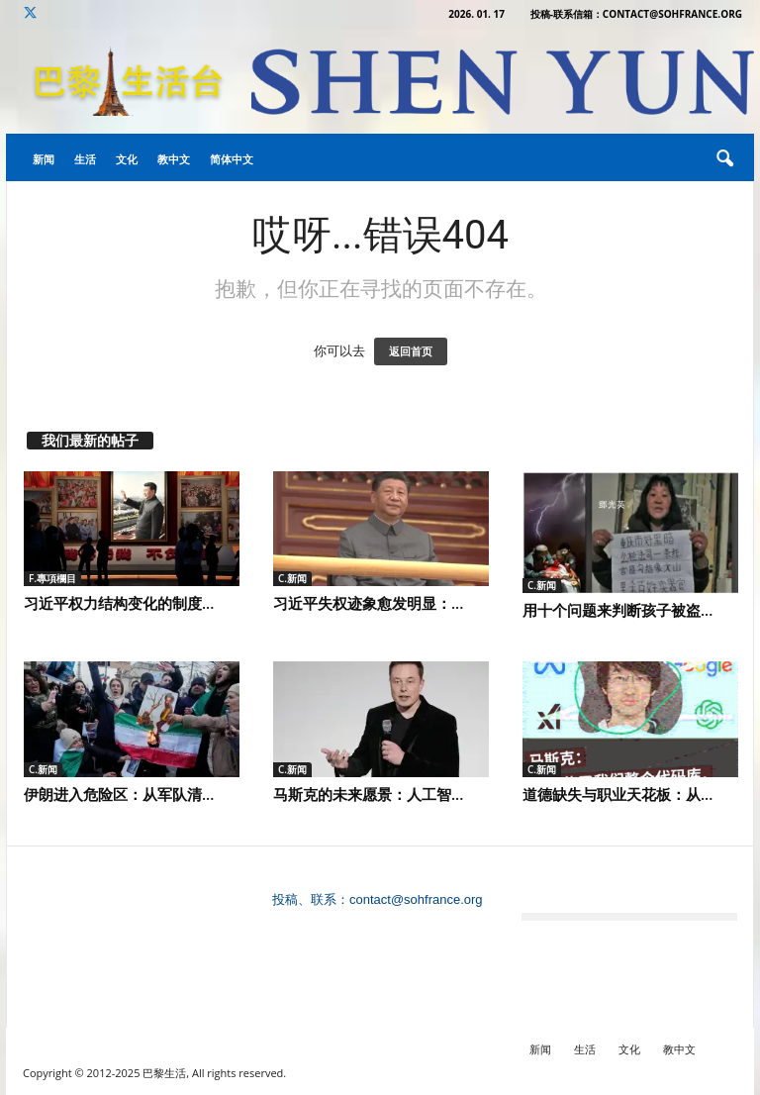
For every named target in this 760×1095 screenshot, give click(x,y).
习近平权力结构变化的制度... (119, 603)
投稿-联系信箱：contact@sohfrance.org (636, 14)
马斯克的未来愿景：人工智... (368, 794)
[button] (724, 159)
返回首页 (410, 351)
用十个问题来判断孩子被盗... (617, 610)
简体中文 (231, 158)
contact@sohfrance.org (416, 899)
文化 (127, 158)
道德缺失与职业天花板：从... (617, 794)
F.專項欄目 (52, 578)
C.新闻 (292, 578)
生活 (85, 158)
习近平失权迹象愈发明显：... (368, 603)
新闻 (43, 158)
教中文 (173, 158)
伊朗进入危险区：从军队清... (119, 794)
